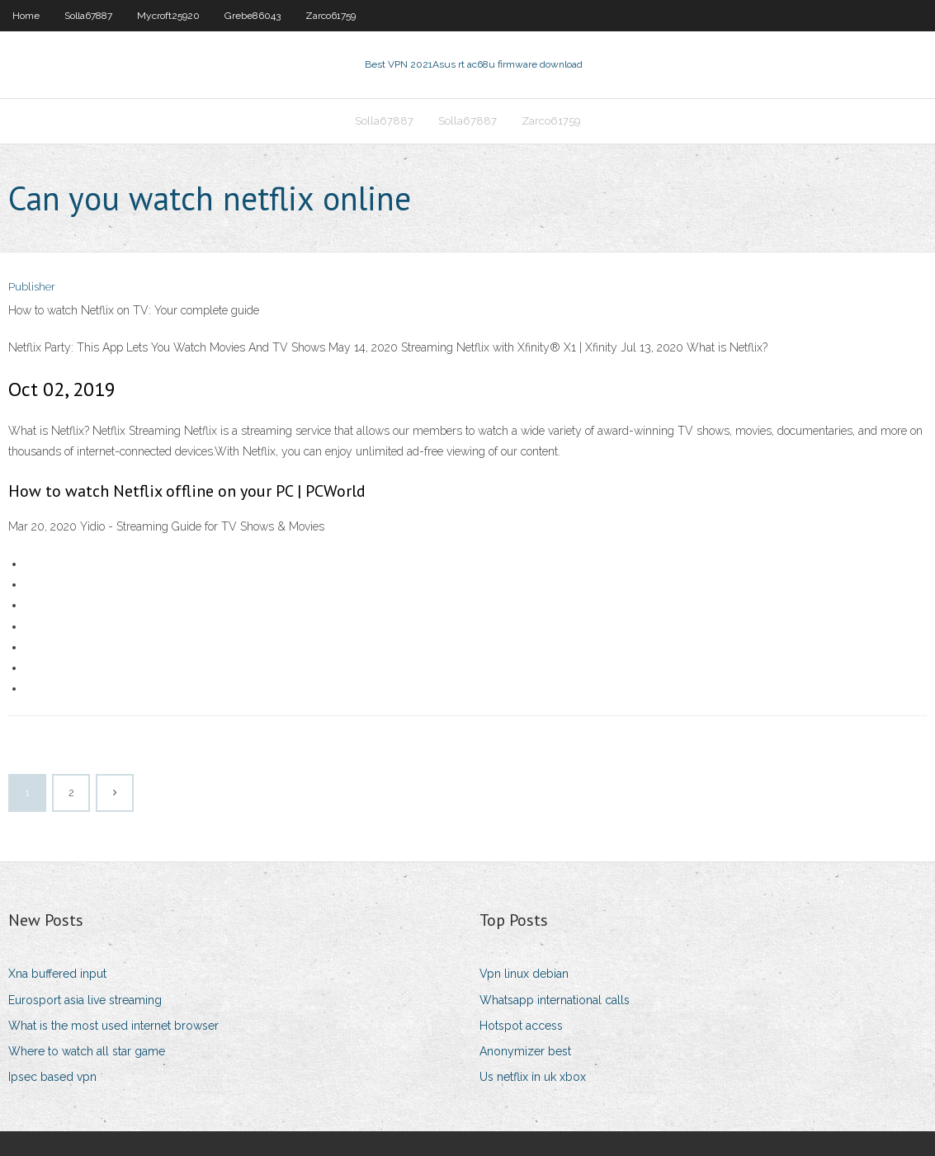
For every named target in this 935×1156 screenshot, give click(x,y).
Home (26, 15)
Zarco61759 (330, 15)
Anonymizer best (525, 1051)
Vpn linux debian (524, 973)
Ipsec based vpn (52, 1076)
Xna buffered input (57, 973)
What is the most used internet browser (113, 1025)
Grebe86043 (252, 15)
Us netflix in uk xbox (532, 1076)
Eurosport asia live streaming (85, 1000)
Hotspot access (521, 1025)
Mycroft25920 (168, 15)
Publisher (31, 287)
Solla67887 (88, 15)
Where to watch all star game (86, 1051)
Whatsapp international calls (554, 1000)
